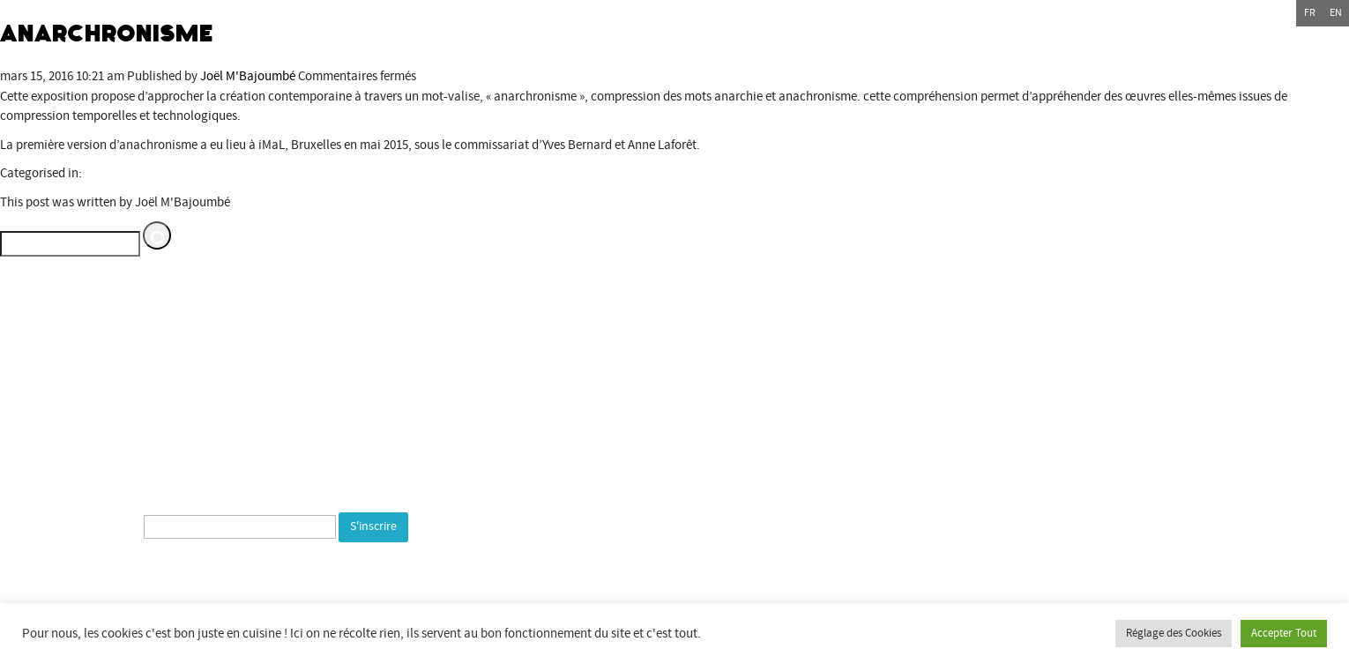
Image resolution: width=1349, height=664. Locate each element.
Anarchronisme (107, 33)
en (1336, 12)
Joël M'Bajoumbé (247, 76)
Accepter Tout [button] (1283, 633)
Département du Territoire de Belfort (987, 355)
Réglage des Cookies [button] (1173, 633)
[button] (157, 235)
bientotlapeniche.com (1001, 514)
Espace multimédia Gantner (1025, 455)
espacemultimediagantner (1026, 474)
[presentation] (205, 581)
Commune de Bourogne (953, 415)
